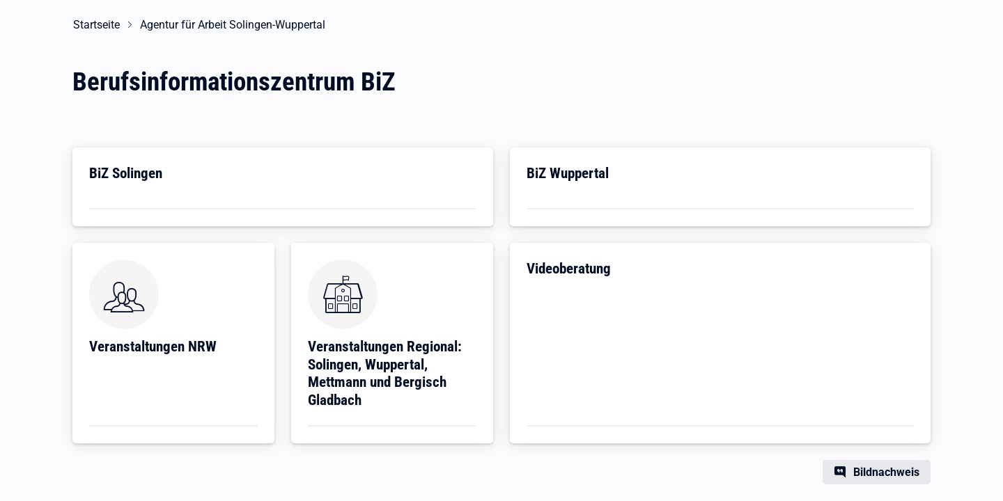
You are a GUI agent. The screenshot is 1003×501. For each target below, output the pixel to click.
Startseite (95, 24)
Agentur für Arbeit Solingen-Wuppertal (232, 24)
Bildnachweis (886, 472)
